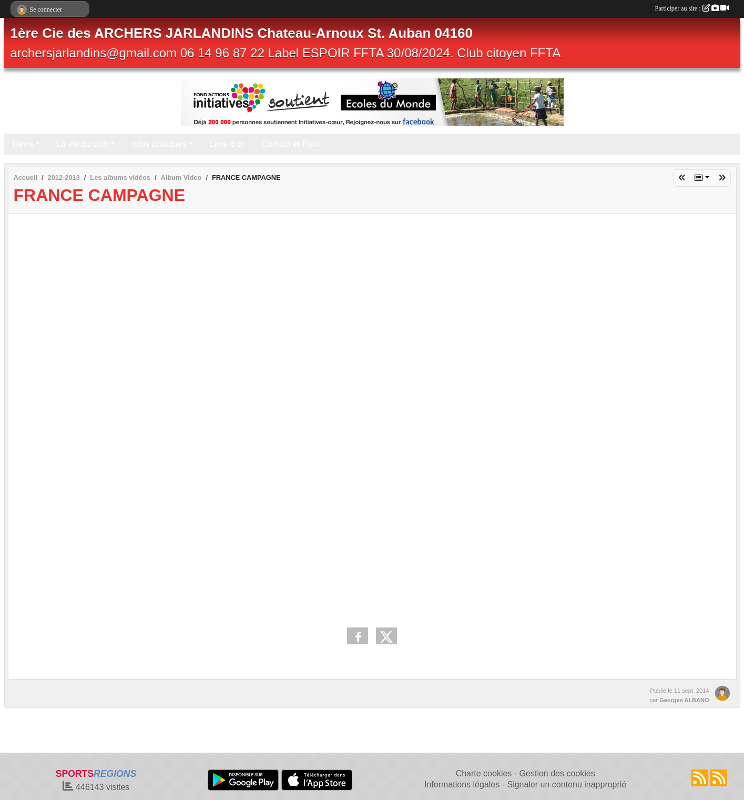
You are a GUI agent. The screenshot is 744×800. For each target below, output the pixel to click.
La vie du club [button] (83, 143)
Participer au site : (692, 8)
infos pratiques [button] (158, 143)
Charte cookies (484, 773)
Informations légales (462, 784)
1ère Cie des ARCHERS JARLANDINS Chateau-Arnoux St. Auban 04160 (242, 33)
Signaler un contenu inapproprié (566, 784)
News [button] (23, 143)
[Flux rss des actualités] (699, 777)
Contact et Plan (290, 143)
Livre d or (227, 143)
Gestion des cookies (557, 773)
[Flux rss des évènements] (718, 777)
